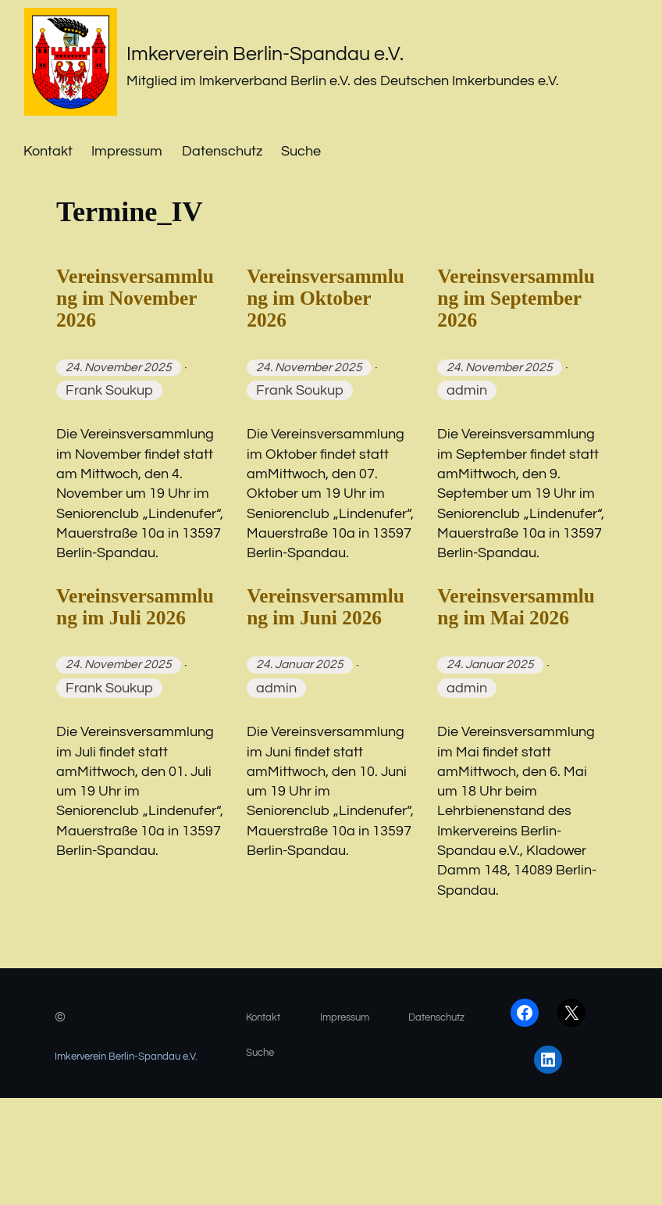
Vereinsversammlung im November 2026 (133, 327)
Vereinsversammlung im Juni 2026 (323, 688)
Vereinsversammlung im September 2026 (514, 327)
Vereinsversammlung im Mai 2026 (514, 688)
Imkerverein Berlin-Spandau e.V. (323, 51)
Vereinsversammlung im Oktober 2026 (329, 312)
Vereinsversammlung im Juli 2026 (133, 688)
